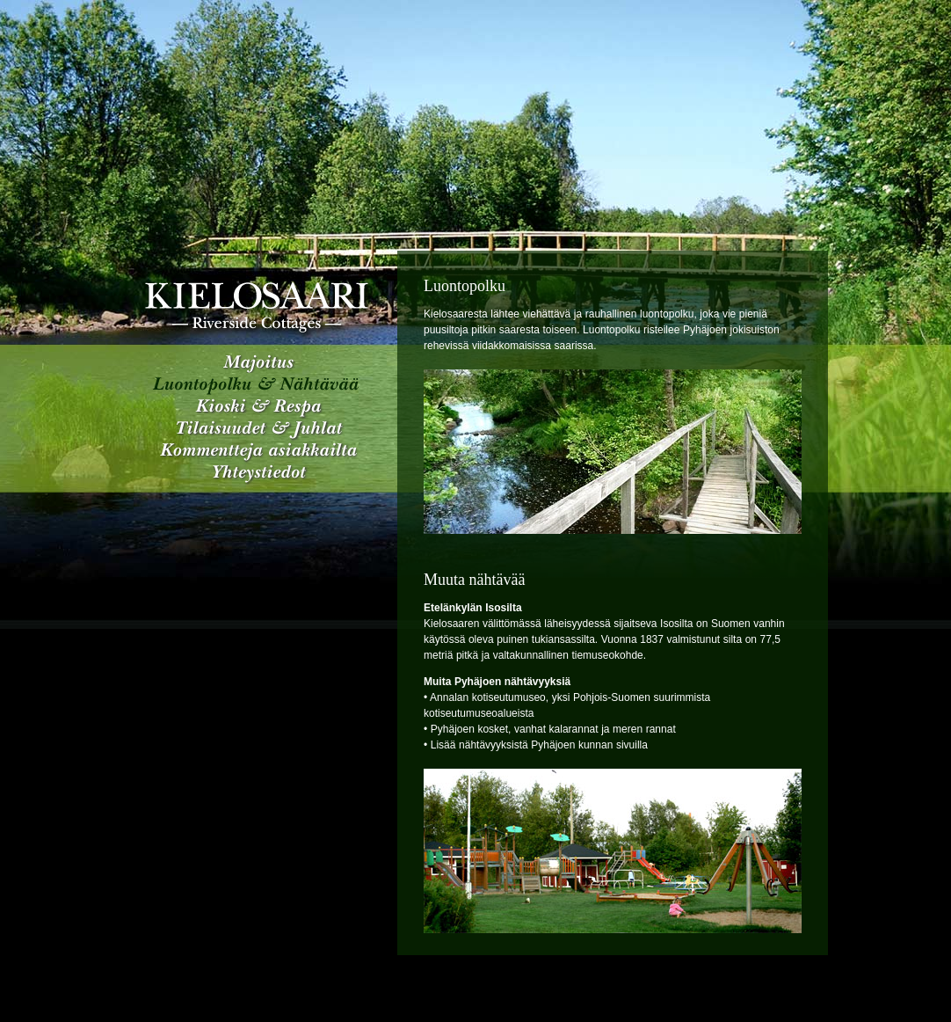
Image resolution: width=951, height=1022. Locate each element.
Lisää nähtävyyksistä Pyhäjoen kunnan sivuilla (539, 745)
